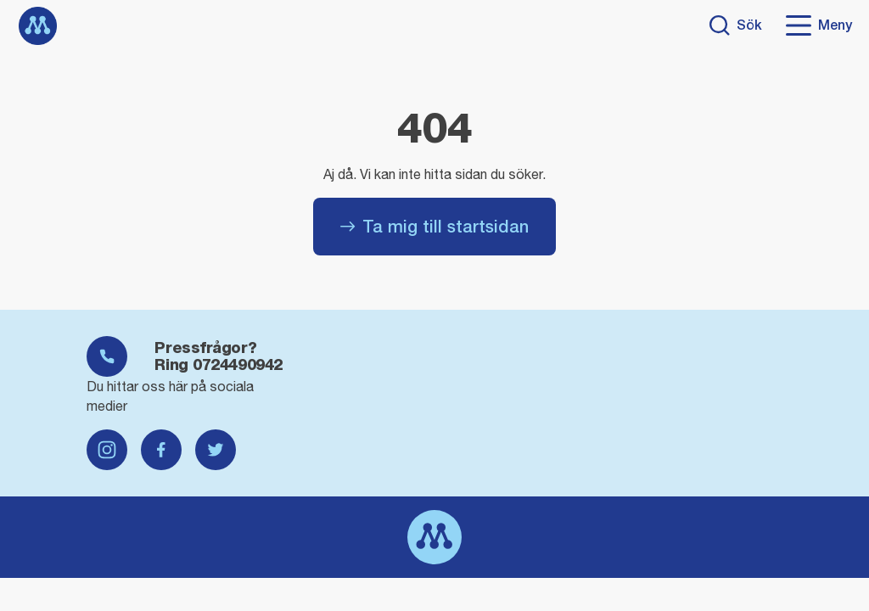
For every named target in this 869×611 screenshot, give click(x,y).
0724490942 (238, 364)
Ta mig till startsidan (434, 226)
